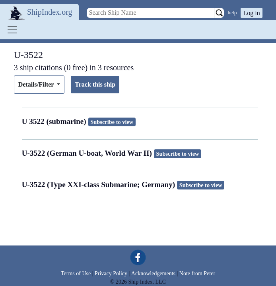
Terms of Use (76, 273)
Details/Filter (36, 84)
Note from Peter (197, 273)
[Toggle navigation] (12, 29)
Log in (251, 13)
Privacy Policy (111, 273)
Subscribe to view (111, 122)
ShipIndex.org (49, 12)
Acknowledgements (153, 273)
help (232, 12)
